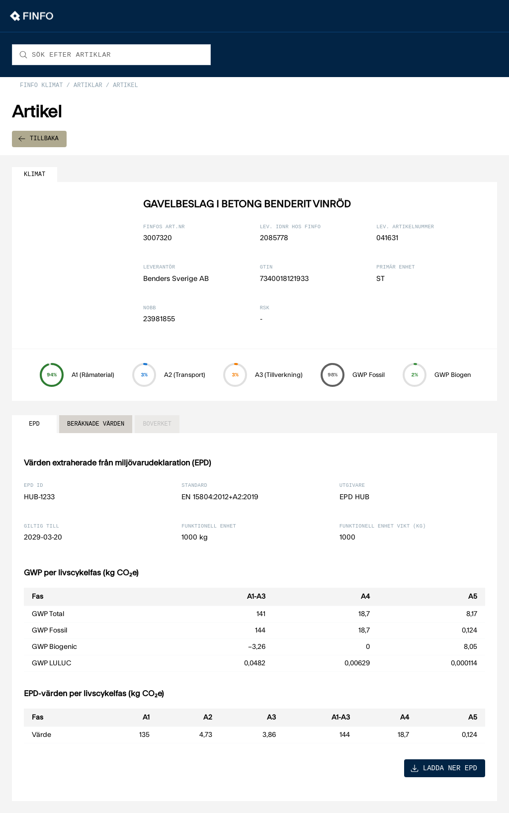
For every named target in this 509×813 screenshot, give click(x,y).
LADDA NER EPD (443, 768)
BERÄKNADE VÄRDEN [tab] (95, 424)
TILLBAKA (38, 139)
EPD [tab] (34, 424)
